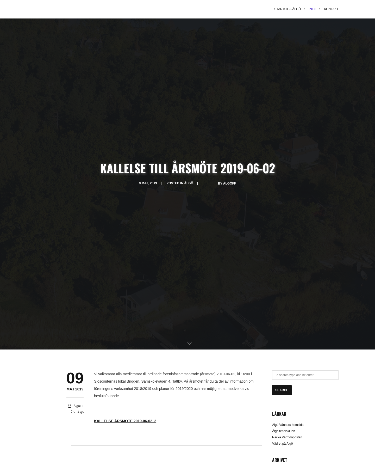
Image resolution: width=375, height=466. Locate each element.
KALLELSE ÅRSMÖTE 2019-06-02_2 (125, 421)
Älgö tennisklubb (283, 431)
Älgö (188, 183)
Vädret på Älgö (282, 443)
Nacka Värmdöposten (287, 437)
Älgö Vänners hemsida (288, 425)
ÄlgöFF (229, 183)
